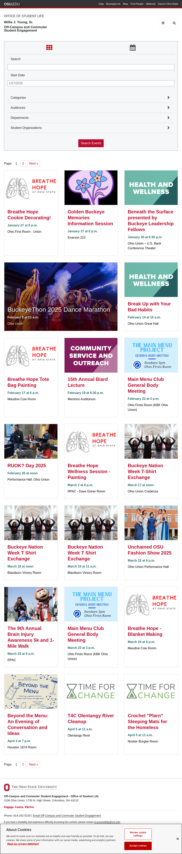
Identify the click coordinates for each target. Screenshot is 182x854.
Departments (20, 117)
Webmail (150, 4)
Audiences (18, 107)
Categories (18, 97)
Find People (136, 4)
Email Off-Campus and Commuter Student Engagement (67, 815)
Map (125, 4)
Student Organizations (26, 127)
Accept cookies (138, 849)
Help (101, 4)
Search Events (91, 143)
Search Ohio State (168, 4)
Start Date (18, 75)
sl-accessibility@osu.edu (107, 822)
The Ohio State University (12, 4)
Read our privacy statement (23, 847)
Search (16, 59)
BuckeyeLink (113, 4)
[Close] (177, 842)
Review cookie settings (138, 838)
